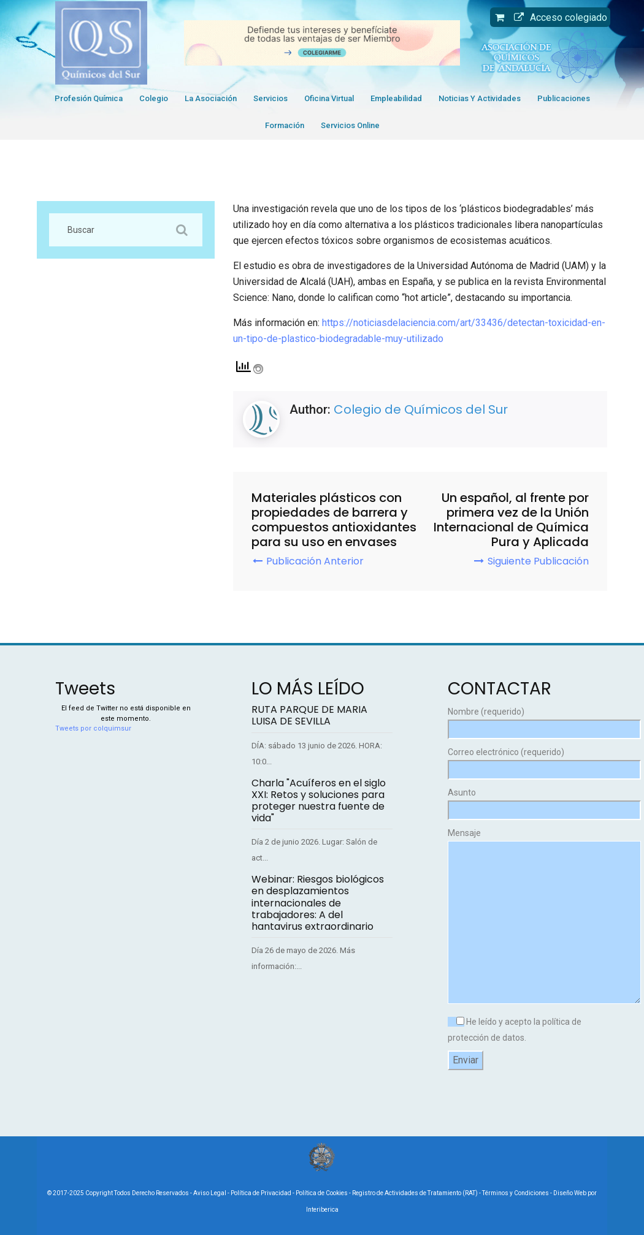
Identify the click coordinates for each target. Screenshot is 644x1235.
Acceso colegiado (557, 17)
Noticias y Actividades (480, 98)
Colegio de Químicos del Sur (421, 409)
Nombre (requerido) (518, 720)
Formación (284, 125)
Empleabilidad (396, 98)
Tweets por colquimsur (93, 728)
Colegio (153, 98)
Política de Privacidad (261, 1193)
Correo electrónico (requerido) (518, 761)
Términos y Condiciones (515, 1193)
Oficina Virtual (329, 98)
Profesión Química (89, 98)
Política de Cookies (322, 1193)
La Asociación (211, 98)
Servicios (270, 98)
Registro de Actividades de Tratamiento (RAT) (415, 1193)
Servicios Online (350, 125)
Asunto (518, 801)
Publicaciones (563, 98)
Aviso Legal (209, 1193)
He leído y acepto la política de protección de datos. (514, 1030)
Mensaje (518, 917)
